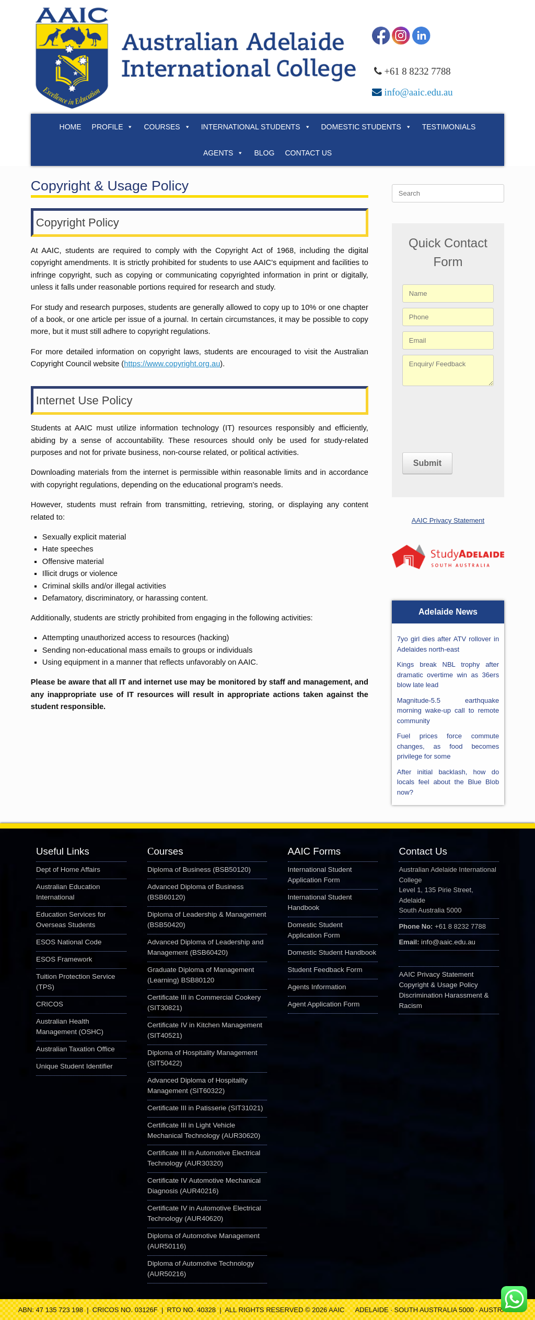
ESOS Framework (64, 959)
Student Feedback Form (325, 970)
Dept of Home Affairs (68, 869)
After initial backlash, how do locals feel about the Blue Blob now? (448, 782)
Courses (167, 127)
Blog (264, 153)
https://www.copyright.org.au (172, 363)
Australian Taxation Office (75, 1049)
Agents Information (317, 987)
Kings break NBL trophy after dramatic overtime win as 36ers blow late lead (448, 675)
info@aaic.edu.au (418, 92)
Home (71, 127)
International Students (256, 127)
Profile (113, 127)
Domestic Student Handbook (332, 952)
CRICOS (49, 1004)
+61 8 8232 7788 (417, 71)
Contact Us (308, 153)
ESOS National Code (68, 942)
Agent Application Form (324, 1004)
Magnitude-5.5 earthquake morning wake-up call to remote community (448, 711)
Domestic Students (366, 127)
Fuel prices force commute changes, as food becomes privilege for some (448, 746)
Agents (223, 153)
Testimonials (449, 127)
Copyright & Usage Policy (438, 985)
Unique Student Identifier (74, 1066)
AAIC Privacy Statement (448, 520)
